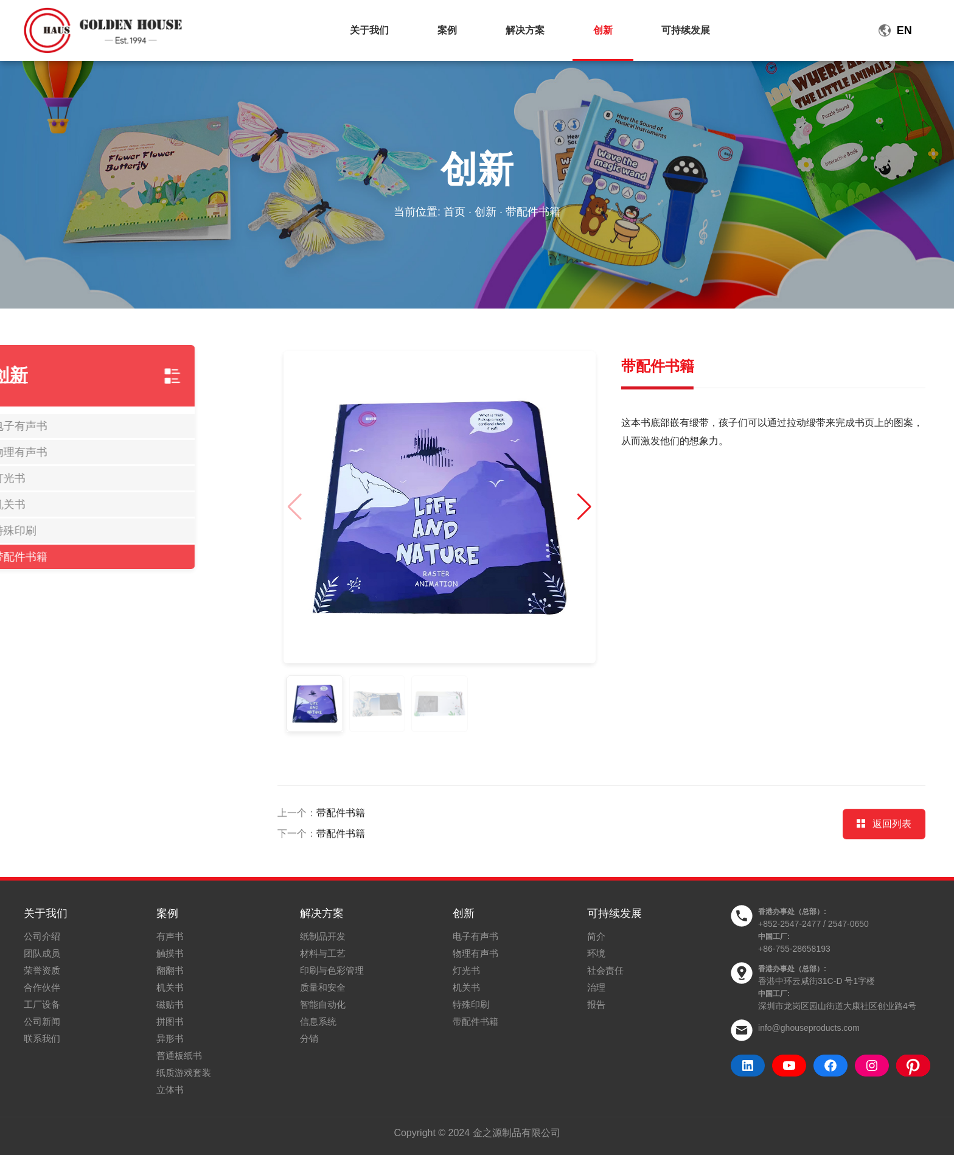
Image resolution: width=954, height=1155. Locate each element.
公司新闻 (42, 1021)
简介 (596, 936)
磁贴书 (170, 1004)
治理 (596, 987)
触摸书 (170, 953)
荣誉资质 (42, 970)
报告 (596, 1004)
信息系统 (318, 1021)
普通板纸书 (179, 1055)
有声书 (170, 936)
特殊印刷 (471, 1004)
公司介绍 (42, 936)
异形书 (170, 1038)
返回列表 (884, 851)
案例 (447, 30)
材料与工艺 (323, 953)
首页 (454, 212)
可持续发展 (685, 30)
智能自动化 (323, 1004)
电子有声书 (475, 936)
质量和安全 (323, 987)
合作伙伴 (42, 987)
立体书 (170, 1089)
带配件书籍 (340, 841)
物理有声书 (475, 953)
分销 (309, 1038)
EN (904, 30)
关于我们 (369, 30)
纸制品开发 (323, 936)
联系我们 (42, 1038)
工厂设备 (42, 1004)
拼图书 (170, 1021)
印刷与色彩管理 (332, 970)
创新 (603, 30)
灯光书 (466, 970)
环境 (596, 953)
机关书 (170, 987)
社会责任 (605, 970)
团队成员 (42, 953)
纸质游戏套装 (183, 1072)
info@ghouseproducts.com (809, 1028)
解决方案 (525, 30)
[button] (547, 507)
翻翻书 (170, 970)
